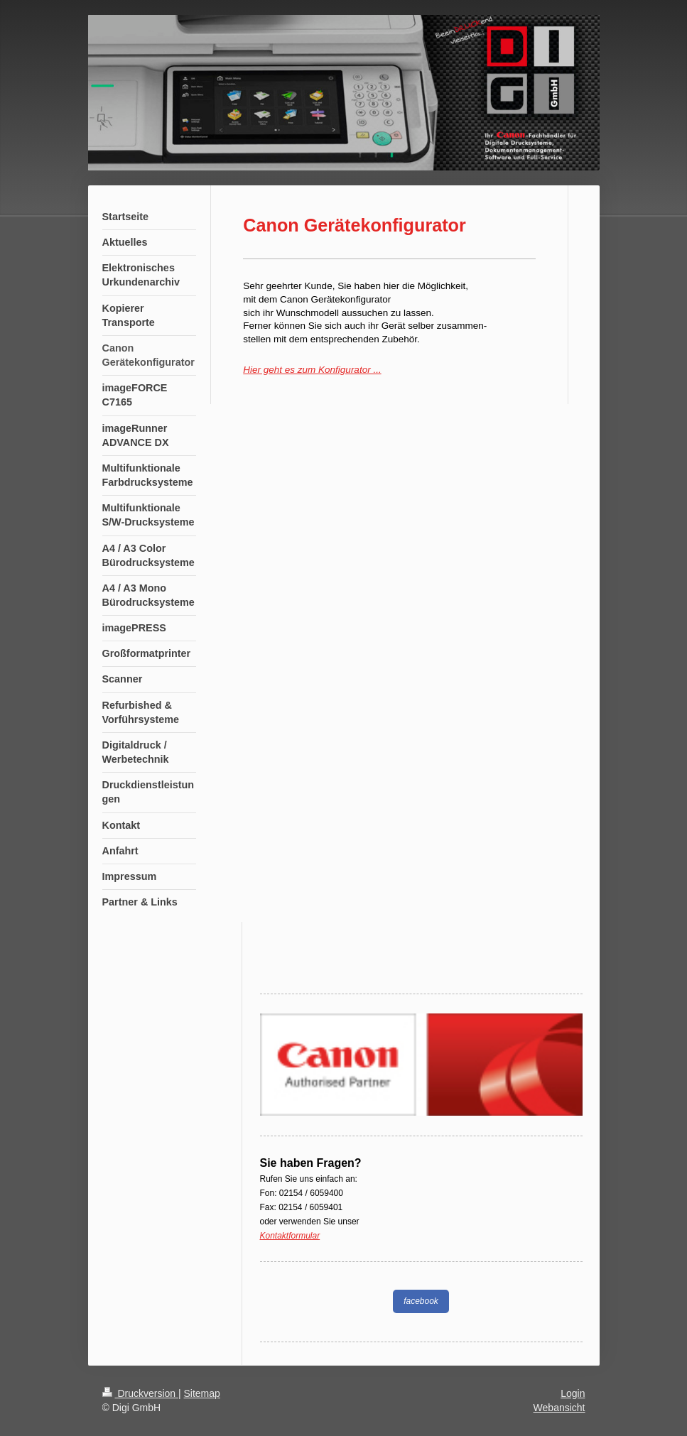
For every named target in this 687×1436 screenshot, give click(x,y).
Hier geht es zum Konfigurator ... (312, 369)
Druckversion (140, 1393)
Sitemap (202, 1393)
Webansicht (559, 1407)
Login (573, 1393)
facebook (421, 1301)
